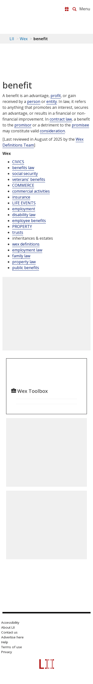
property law (24, 261)
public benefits (25, 267)
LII (12, 38)
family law (21, 256)
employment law (27, 250)
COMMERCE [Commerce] (23, 185)
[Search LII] (74, 9)
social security (25, 173)
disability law (23, 214)
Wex (24, 38)
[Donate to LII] (66, 9)
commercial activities (31, 191)
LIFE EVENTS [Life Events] (24, 203)
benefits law (23, 167)
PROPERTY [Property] (22, 226)
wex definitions (26, 244)
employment (23, 208)
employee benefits (29, 220)
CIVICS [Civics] (18, 161)
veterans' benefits (28, 179)
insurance (21, 197)
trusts (17, 232)
